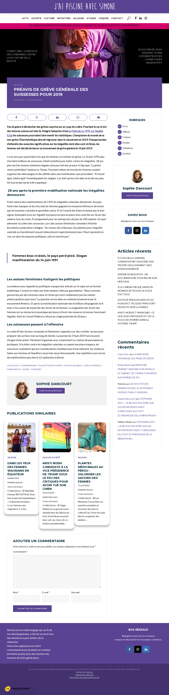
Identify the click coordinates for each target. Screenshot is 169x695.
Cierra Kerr (123, 354)
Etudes (91, 18)
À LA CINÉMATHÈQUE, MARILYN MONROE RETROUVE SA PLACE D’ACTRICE (135, 291)
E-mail (46, 592)
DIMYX (90, 672)
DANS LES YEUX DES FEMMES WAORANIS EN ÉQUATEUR (19, 469)
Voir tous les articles (50, 390)
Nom (16, 592)
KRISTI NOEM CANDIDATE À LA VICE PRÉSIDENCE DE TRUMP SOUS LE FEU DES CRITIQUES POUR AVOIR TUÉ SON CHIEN (56, 476)
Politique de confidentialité (84, 677)
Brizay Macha (124, 365)
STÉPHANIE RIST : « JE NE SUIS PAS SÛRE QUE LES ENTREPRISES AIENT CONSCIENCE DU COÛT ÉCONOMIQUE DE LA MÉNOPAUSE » (137, 407)
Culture (49, 18)
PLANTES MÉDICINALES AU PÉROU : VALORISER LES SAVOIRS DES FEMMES (90, 472)
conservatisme (29, 365)
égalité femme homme (50, 365)
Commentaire (20, 551)
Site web (75, 592)
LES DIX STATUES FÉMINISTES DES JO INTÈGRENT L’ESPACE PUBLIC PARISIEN (135, 388)
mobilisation (14, 369)
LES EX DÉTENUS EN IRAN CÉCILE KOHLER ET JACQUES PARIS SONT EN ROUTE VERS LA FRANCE (137, 303)
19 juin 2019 (13, 365)
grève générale (92, 365)
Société (36, 18)
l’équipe (104, 18)
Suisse (26, 369)
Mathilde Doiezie (14, 482)
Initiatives (64, 18)
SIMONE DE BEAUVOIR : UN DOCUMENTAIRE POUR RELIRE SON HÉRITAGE (137, 278)
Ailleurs (78, 18)
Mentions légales (84, 675)
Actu (25, 18)
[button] (17, 688)
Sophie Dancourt (50, 497)
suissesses (36, 369)
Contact (117, 18)
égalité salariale (73, 365)
